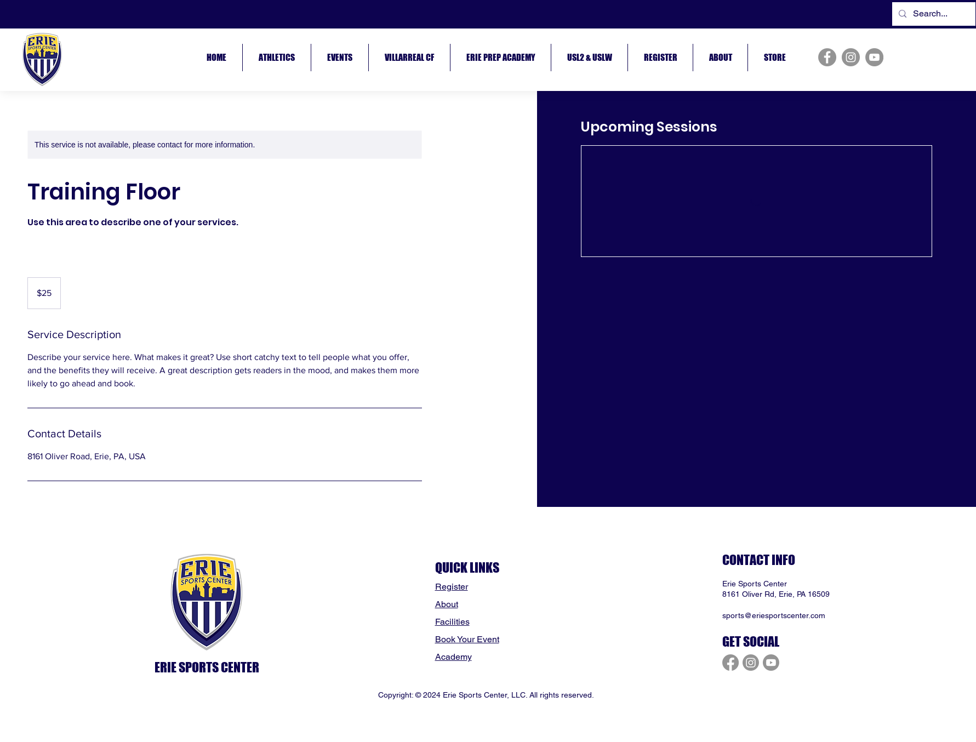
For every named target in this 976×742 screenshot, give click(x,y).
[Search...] (932, 14)
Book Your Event (467, 639)
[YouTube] (874, 57)
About (446, 604)
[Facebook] (827, 57)
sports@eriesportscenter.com (773, 615)
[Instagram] (851, 57)
